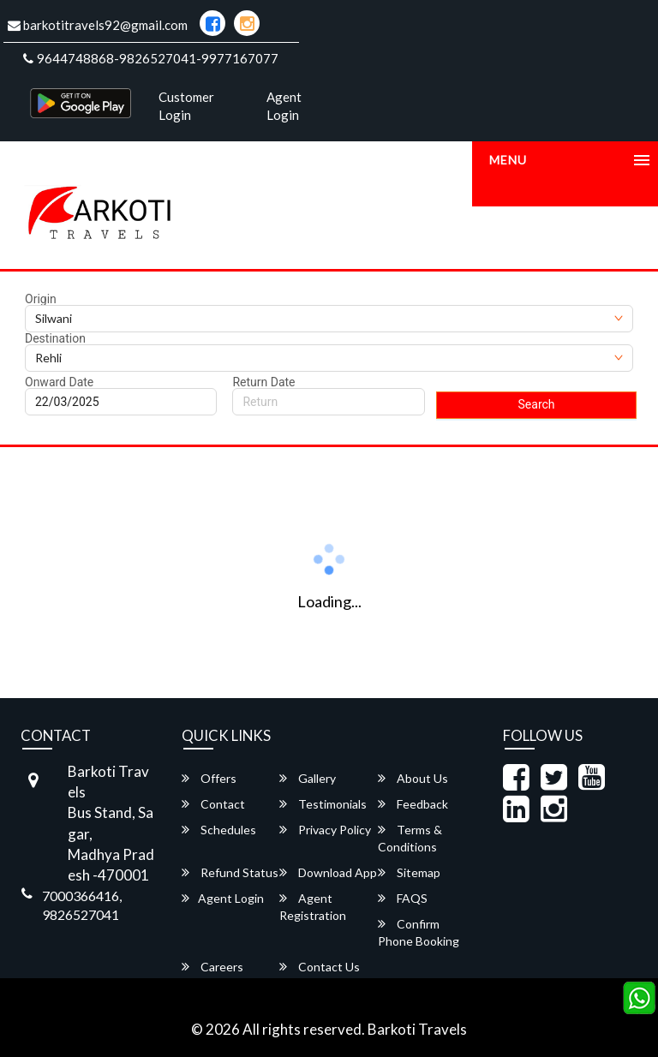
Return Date (263, 382)
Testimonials (323, 804)
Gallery (307, 778)
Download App (328, 872)
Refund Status (230, 872)
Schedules (219, 829)
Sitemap (409, 872)
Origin (41, 299)
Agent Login (284, 105)
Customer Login (186, 105)
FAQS (403, 898)
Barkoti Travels (417, 1029)
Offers (209, 778)
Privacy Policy (325, 829)
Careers (212, 966)
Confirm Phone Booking (418, 932)
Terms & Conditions (410, 838)
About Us (413, 778)
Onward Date (59, 382)
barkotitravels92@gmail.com (98, 25)
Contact (213, 804)
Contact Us (319, 966)
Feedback (413, 804)
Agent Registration (312, 907)
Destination (55, 338)
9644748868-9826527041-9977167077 (150, 58)
